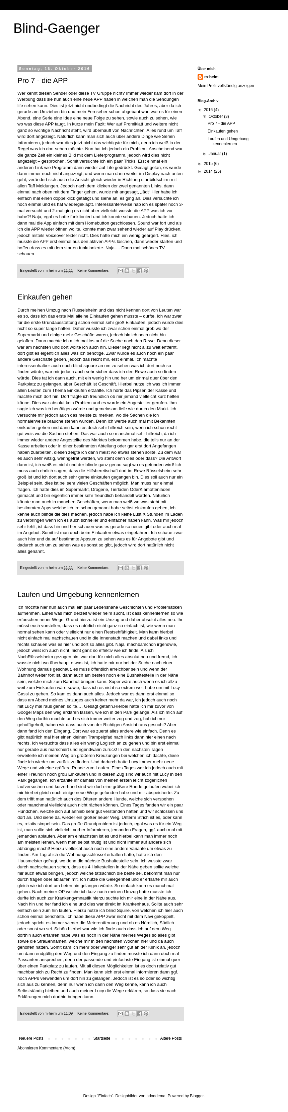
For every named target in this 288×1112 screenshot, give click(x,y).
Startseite (102, 1038)
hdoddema (155, 1096)
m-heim (211, 77)
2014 (209, 171)
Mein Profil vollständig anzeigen (226, 85)
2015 (209, 163)
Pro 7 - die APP (42, 80)
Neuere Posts (31, 1038)
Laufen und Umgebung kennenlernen (78, 594)
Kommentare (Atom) (57, 1048)
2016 (209, 109)
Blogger (197, 1096)
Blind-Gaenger (56, 28)
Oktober (216, 116)
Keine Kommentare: (93, 270)
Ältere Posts (171, 1038)
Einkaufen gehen (45, 297)
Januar (215, 153)
